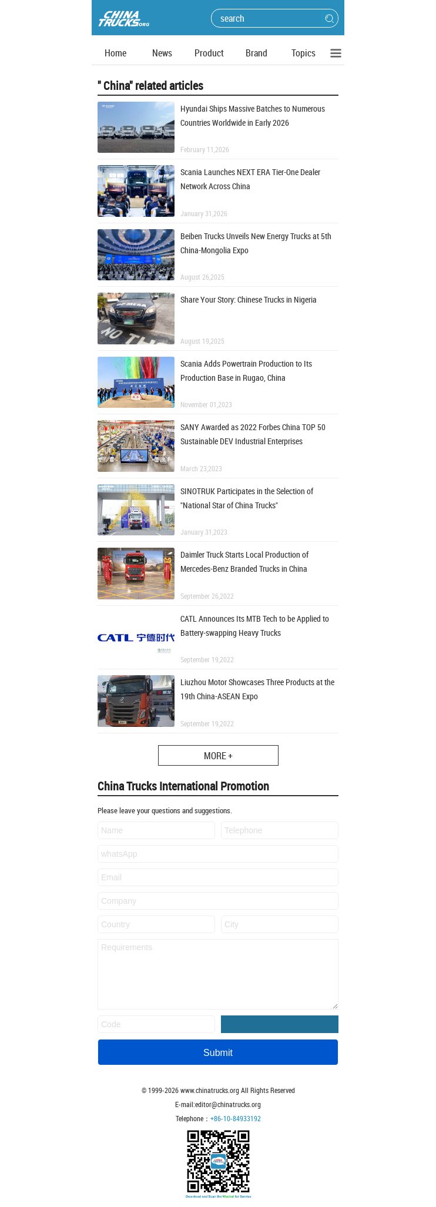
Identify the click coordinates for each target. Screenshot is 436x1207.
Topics (303, 52)
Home (115, 52)
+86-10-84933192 (235, 1118)
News (162, 52)
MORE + (218, 755)
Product (209, 52)
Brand (256, 52)
